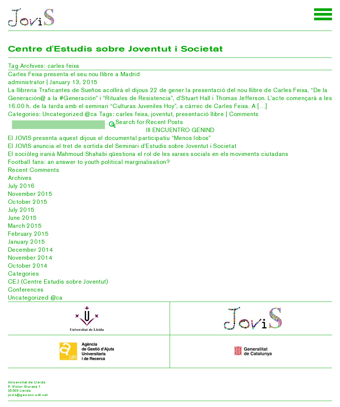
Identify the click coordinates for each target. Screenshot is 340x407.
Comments (244, 113)
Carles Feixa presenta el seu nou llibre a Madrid (74, 73)
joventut (162, 113)
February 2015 (28, 233)
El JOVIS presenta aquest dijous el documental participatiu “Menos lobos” (109, 137)
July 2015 (21, 209)
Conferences (25, 289)
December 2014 (30, 249)
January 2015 (26, 241)
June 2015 (22, 217)
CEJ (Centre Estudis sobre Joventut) (58, 281)
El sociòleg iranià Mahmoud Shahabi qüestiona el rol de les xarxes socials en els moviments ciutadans (148, 153)
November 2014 (30, 257)
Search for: (131, 121)
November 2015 (30, 193)
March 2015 (25, 225)
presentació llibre (200, 113)
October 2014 (28, 265)
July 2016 (21, 185)
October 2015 (28, 201)
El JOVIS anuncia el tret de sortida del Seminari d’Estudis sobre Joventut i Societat (122, 145)
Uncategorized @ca (69, 113)
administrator (26, 81)
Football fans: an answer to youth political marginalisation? (89, 161)
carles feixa (132, 113)
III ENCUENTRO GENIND (180, 129)
